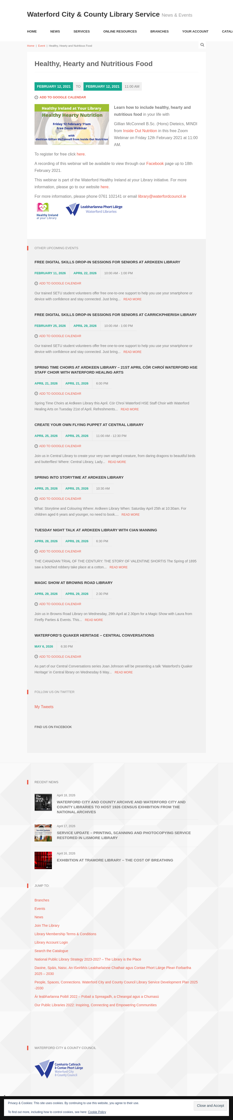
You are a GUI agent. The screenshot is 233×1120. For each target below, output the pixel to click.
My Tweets (44, 707)
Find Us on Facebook (53, 727)
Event (41, 45)
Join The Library (47, 925)
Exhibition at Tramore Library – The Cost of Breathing (115, 860)
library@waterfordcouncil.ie (162, 196)
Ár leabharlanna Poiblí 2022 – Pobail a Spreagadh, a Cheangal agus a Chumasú (97, 997)
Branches (159, 31)
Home (32, 31)
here (81, 154)
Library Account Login (51, 942)
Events (40, 909)
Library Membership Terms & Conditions (65, 934)
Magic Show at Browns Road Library (74, 582)
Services (82, 31)
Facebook (155, 163)
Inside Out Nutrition (140, 131)
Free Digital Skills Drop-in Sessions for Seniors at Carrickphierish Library (116, 314)
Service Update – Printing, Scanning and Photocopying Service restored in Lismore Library (124, 835)
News (55, 31)
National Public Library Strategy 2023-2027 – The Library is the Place (88, 959)
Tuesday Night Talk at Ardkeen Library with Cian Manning (96, 530)
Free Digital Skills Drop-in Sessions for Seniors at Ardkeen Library (107, 262)
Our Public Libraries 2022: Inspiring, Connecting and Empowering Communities (96, 1005)
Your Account (195, 31)
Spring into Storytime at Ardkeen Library (79, 477)
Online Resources (120, 31)
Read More (132, 299)
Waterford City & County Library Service (94, 14)
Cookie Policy (97, 1112)
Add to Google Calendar (62, 97)
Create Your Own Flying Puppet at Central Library (89, 425)
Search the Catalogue (51, 951)
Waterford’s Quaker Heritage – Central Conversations (94, 635)
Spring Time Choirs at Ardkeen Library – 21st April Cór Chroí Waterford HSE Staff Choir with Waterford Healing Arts (116, 369)
